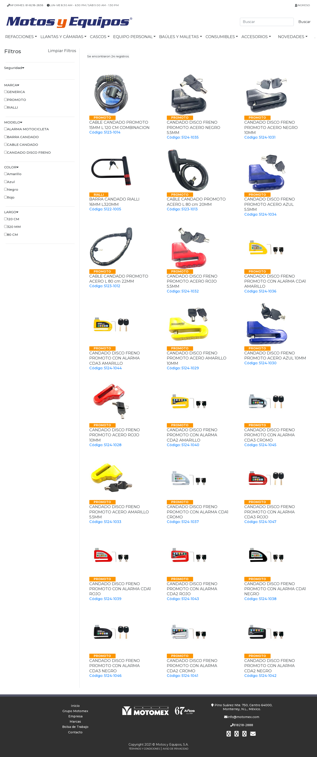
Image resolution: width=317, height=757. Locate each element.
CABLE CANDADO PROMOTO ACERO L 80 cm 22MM (118, 279)
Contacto (75, 732)
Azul (11, 182)
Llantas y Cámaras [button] (62, 36)
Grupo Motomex (75, 711)
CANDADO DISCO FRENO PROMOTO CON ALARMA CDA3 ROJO (269, 511)
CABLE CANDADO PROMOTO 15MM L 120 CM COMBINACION (119, 125)
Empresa (75, 716)
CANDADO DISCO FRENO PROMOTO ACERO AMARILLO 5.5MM (119, 511)
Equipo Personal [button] (133, 36)
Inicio (75, 706)
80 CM (12, 234)
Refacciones (19, 36)
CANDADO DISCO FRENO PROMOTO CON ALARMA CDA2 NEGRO (269, 665)
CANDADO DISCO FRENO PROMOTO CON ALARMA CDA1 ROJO (120, 589)
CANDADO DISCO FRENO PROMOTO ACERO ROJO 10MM (114, 435)
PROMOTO (16, 100)
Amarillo (14, 174)
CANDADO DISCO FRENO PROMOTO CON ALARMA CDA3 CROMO (269, 435)
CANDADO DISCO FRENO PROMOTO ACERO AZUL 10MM (275, 356)
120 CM (13, 219)
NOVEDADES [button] (291, 36)
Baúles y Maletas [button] (179, 36)
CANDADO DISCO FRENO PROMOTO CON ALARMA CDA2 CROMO (192, 665)
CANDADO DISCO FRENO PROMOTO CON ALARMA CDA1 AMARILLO (275, 281)
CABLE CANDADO (22, 145)
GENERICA (16, 92)
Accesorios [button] (254, 36)
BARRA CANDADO (23, 137)
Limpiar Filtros (62, 50)
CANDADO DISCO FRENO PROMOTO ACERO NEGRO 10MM (271, 127)
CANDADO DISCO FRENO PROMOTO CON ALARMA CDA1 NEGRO (275, 589)
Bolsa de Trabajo (75, 727)
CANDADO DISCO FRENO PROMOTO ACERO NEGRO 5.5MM (193, 127)
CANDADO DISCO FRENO (29, 152)
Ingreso (302, 5)
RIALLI (12, 107)
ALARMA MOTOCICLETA (28, 129)
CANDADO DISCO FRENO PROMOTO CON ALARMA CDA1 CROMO (197, 511)
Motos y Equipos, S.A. (172, 744)
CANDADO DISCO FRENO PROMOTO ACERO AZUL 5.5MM (269, 204)
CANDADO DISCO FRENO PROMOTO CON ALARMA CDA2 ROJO (192, 589)
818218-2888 (241, 725)
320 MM (14, 227)
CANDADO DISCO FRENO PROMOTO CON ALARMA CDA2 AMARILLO (192, 435)
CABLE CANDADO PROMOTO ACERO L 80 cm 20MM (196, 202)
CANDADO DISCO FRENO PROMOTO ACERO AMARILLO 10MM (196, 358)
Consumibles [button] (220, 36)
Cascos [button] (98, 36)
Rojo (10, 197)
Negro (12, 189)
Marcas (75, 722)
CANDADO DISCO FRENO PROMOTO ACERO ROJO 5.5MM (192, 281)
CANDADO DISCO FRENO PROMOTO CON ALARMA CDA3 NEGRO (114, 665)
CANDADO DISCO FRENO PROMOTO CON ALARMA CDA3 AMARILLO (114, 358)
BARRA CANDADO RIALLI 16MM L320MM (114, 202)
